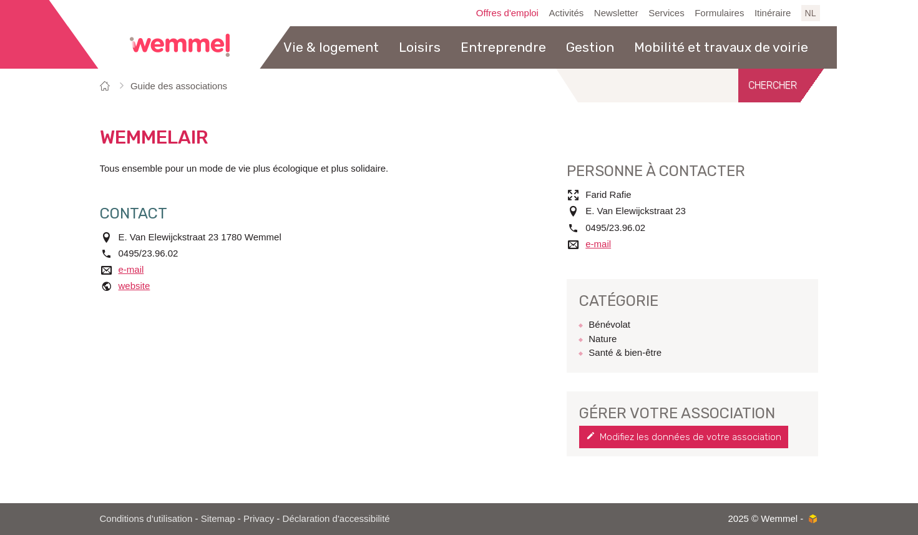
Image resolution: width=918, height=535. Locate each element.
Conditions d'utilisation (146, 518)
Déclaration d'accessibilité (336, 518)
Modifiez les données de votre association (690, 437)
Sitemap (218, 518)
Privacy (258, 518)
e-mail (131, 269)
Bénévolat (609, 324)
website (134, 285)
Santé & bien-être (625, 352)
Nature (602, 338)
